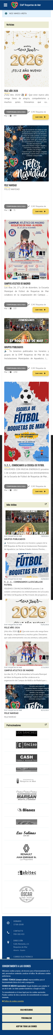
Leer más (40, 117)
